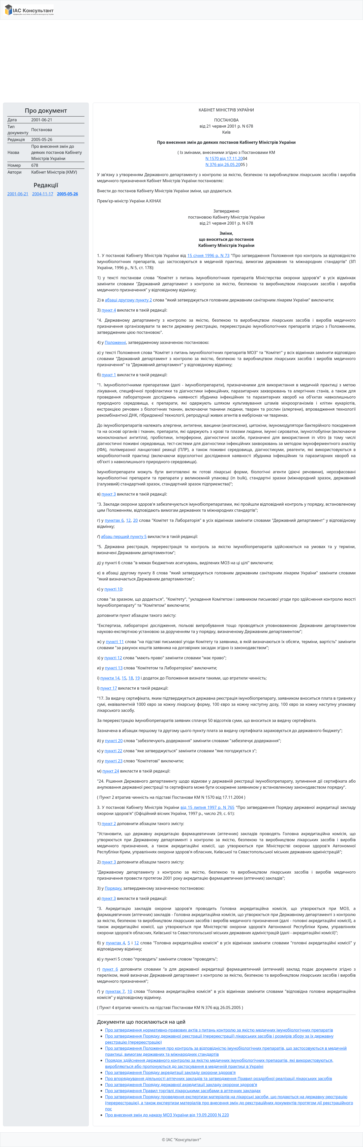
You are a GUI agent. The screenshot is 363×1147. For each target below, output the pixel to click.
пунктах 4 (115, 943)
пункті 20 (114, 740)
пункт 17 (108, 688)
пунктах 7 (115, 991)
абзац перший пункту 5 (124, 536)
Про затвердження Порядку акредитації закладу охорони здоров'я (170, 1072)
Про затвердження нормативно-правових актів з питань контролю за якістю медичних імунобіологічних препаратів (219, 1030)
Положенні (115, 342)
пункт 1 (109, 375)
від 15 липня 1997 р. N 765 (207, 807)
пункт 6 (110, 969)
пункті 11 (115, 641)
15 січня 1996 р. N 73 (208, 255)
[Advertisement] (181, 61)
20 (135, 520)
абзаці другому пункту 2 (128, 300)
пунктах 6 (114, 520)
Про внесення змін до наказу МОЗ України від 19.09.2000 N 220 (167, 1115)
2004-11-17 (42, 194)
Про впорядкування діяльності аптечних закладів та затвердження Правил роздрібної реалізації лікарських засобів (218, 1078)
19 (137, 678)
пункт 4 (109, 310)
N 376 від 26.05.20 (222, 164)
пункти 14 (109, 678)
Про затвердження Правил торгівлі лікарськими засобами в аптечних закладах (183, 1090)
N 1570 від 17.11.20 (224, 158)
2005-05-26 (67, 194)
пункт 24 (110, 771)
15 (124, 678)
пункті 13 (114, 668)
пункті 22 (113, 751)
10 (130, 991)
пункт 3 (109, 494)
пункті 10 (113, 589)
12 (128, 520)
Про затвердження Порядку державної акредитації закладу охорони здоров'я (181, 1084)
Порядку (113, 888)
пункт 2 (109, 823)
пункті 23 (114, 761)
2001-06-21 (17, 194)
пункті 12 (113, 658)
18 (130, 678)
